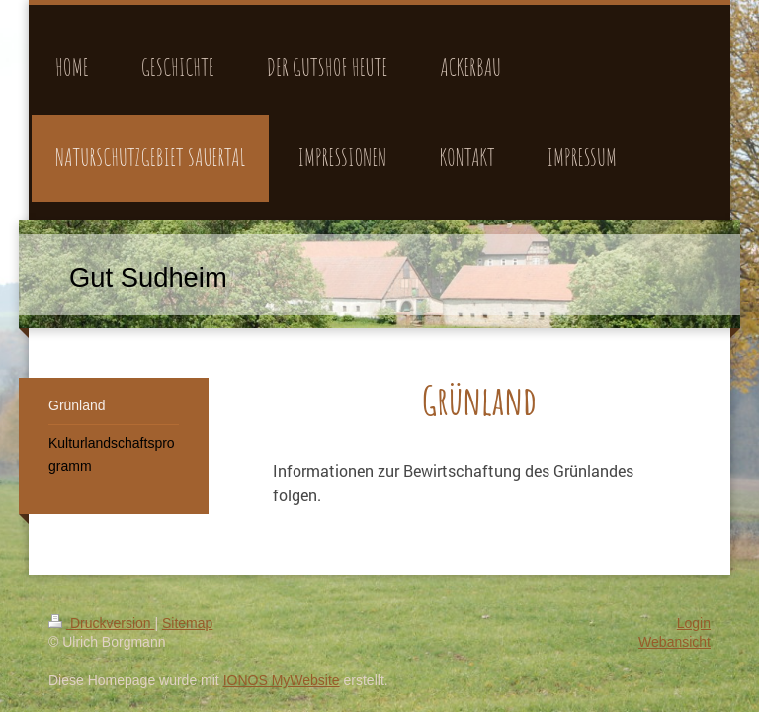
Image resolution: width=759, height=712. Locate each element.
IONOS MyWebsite (281, 680)
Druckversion (101, 623)
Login (694, 623)
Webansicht (674, 642)
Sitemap (187, 623)
